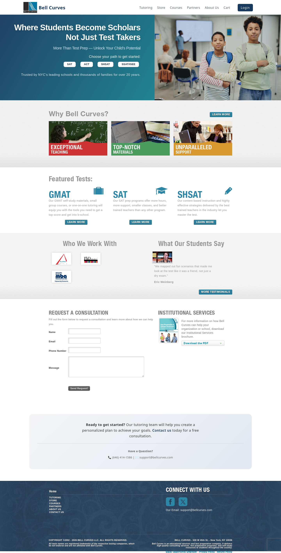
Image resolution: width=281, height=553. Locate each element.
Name (52, 332)
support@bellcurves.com (196, 510)
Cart (227, 7)
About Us (212, 7)
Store (161, 7)
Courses (176, 7)
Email (52, 341)
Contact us (161, 430)
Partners (193, 7)
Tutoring (145, 7)
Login (245, 7)
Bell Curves (52, 7)
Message (54, 368)
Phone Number (57, 351)
